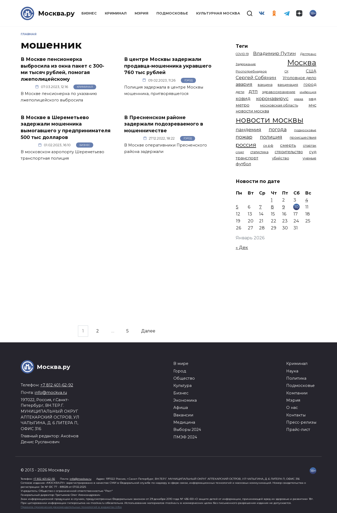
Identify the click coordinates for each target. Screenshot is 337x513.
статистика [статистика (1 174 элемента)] (259, 152)
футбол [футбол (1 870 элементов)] (243, 163)
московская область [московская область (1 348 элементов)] (279, 105)
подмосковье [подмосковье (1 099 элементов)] (305, 130)
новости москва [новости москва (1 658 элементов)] (252, 111)
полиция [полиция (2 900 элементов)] (271, 137)
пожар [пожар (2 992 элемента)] (244, 137)
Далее (148, 331)
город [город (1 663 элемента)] (309, 84)
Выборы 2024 (187, 429)
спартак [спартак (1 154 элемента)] (309, 146)
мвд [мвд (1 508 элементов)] (312, 99)
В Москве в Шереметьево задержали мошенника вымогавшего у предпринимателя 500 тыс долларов (65, 127)
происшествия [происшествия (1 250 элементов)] (303, 137)
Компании (296, 393)
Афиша (180, 407)
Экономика (185, 400)
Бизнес (89, 13)
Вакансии (183, 415)
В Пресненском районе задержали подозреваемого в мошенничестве (163, 123)
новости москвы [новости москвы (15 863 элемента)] (269, 119)
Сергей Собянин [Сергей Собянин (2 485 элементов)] (256, 77)
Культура (182, 385)
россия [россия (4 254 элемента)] (246, 144)
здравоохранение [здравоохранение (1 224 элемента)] (278, 92)
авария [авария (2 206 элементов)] (244, 84)
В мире (180, 363)
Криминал (116, 13)
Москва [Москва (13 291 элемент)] (301, 62)
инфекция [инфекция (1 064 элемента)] (308, 92)
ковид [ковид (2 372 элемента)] (243, 98)
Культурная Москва (218, 13)
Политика (296, 378)
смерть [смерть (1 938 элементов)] (288, 145)
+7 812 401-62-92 (56, 385)
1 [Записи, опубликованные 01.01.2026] (272, 200)
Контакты (296, 415)
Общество (184, 378)
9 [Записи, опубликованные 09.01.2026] (283, 207)
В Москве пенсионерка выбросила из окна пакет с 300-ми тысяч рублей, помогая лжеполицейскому (62, 69)
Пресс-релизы (301, 422)
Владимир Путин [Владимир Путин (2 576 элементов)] (274, 53)
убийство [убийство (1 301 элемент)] (280, 158)
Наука (292, 371)
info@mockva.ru (51, 392)
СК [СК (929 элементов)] (286, 71)
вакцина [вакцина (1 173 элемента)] (265, 85)
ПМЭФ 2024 (185, 437)
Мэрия (141, 13)
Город (188, 80)
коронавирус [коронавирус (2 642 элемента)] (272, 98)
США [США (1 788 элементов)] (311, 71)
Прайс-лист (298, 429)
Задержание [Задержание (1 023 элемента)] (246, 64)
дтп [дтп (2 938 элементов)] (253, 91)
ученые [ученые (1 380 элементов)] (309, 158)
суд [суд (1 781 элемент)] (312, 151)
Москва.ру (56, 13)
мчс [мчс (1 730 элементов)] (312, 105)
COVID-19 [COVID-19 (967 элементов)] (242, 54)
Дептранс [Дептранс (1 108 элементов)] (308, 54)
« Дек (242, 247)
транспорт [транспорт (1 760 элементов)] (247, 158)
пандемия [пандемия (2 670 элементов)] (248, 129)
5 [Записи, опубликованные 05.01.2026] (237, 207)
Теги (242, 46)
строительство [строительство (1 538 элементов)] (289, 151)
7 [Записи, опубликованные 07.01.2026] (260, 207)
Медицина (184, 422)
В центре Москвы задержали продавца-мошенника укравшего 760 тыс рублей (167, 65)
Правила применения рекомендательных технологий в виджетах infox (71, 507)
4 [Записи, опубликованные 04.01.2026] (306, 200)
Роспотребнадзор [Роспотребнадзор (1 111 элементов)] (251, 71)
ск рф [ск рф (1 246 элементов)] (268, 146)
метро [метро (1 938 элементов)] (242, 105)
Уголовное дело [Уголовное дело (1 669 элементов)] (299, 77)
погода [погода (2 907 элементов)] (278, 129)
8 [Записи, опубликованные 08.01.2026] (272, 207)
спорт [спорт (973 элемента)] (240, 152)
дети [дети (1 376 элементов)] (240, 92)
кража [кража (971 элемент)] (298, 99)
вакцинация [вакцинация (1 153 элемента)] (288, 85)
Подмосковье (172, 13)
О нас (292, 407)
